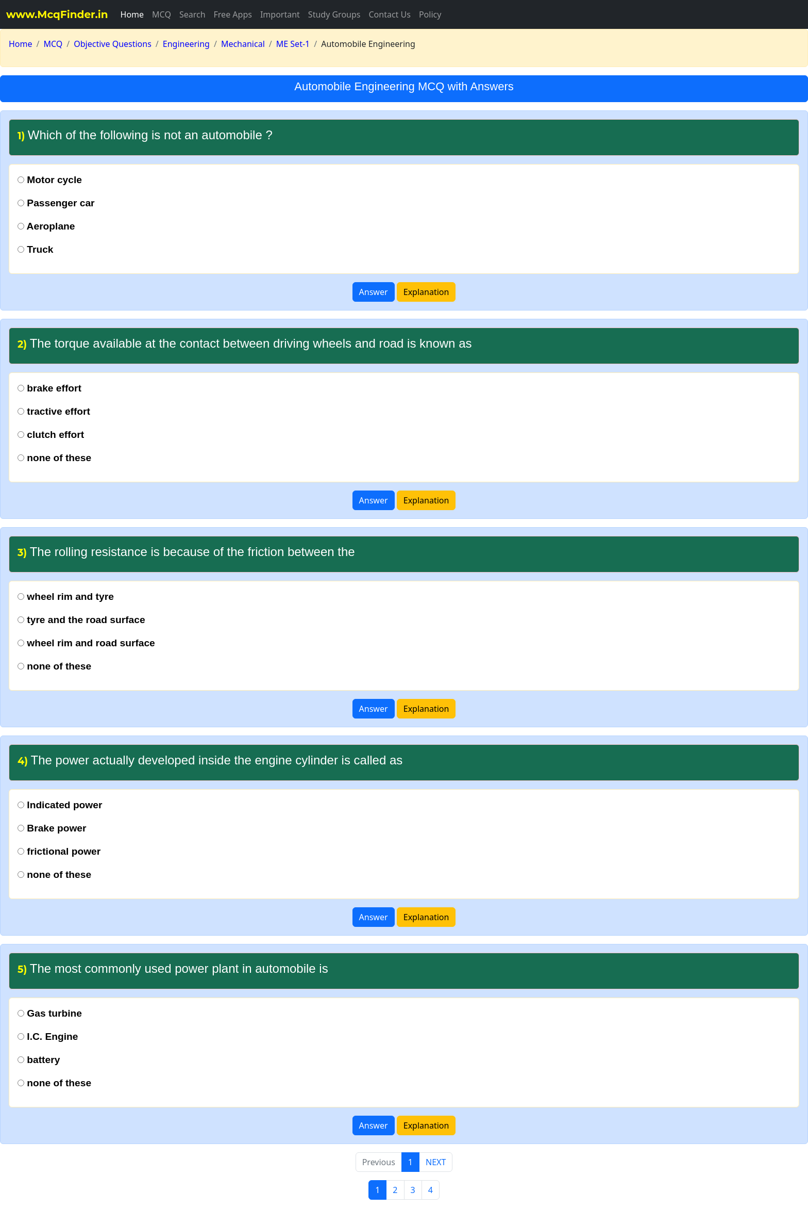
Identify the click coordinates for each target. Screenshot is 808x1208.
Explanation (426, 292)
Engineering (186, 44)
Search (192, 14)
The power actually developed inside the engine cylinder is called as (210, 760)
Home (132, 14)
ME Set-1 (293, 44)
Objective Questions (113, 44)
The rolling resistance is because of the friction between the (186, 552)
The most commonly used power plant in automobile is (173, 968)
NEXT (436, 1162)
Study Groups (334, 14)
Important (280, 14)
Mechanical (243, 44)
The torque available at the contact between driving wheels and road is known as (245, 343)
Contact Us (389, 14)
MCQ (161, 14)
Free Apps (233, 14)
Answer (373, 292)
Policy (430, 14)
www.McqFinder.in (57, 14)
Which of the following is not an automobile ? (145, 135)
